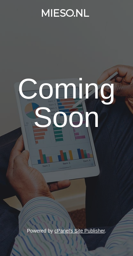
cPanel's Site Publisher (79, 231)
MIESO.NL (65, 13)
